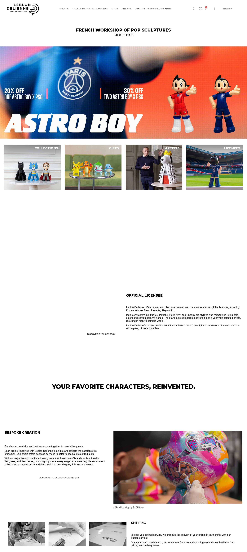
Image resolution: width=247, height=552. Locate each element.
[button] (193, 8)
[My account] (214, 8)
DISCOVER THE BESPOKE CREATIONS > (59, 478)
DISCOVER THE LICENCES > (101, 334)
